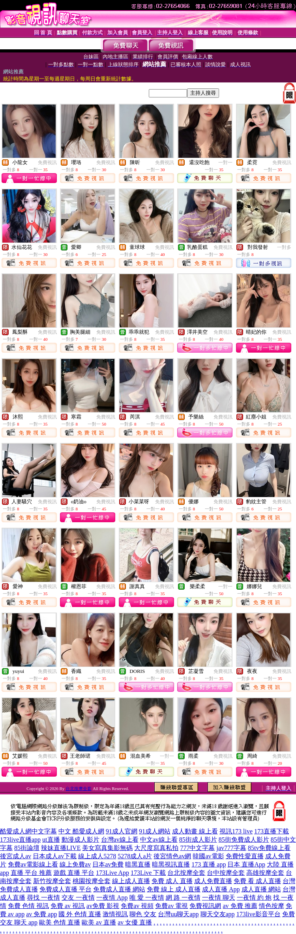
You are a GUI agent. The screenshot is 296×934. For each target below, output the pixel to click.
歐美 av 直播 (99, 922)
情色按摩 (271, 905)
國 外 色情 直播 (79, 914)
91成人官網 (121, 831)
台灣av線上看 (120, 839)
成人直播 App (221, 889)
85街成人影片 (198, 839)
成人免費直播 (213, 881)
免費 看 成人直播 (257, 881)
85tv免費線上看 (269, 847)
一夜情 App (112, 897)
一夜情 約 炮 (254, 897)
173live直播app (20, 839)
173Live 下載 (148, 872)
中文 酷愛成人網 (81, 831)
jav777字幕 (231, 847)
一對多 (284, 247)
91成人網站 (154, 831)
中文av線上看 (159, 839)
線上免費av (75, 864)
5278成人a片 (135, 856)
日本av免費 (108, 864)
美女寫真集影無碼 (107, 847)
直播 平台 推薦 (31, 872)
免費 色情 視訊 (28, 905)
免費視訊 (47, 162)
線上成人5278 (97, 856)
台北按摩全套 (79, 788)
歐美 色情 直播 (59, 922)
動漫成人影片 (80, 839)
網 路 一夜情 (183, 897)
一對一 (225, 162)
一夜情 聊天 (218, 897)
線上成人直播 (131, 881)
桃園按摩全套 (92, 881)
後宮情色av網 (172, 856)
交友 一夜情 (78, 897)
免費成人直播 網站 (119, 889)
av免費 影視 (102, 905)
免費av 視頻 (137, 905)
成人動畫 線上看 (195, 831)
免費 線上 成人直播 (173, 889)
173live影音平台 (258, 914)
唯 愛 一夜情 (146, 897)
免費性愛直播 (245, 856)
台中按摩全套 (226, 872)
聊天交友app (217, 914)
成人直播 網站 (261, 889)
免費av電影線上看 (33, 864)
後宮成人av (15, 856)
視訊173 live (236, 831)
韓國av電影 (208, 856)
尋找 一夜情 (43, 897)
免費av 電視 (171, 905)
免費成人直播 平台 (65, 889)
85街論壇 (26, 847)
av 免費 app (41, 914)
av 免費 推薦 (240, 905)
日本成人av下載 (55, 856)
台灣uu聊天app (178, 914)
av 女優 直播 (135, 922)
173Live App (112, 872)
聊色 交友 (142, 914)
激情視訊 (115, 914)
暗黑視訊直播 (171, 864)
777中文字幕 (197, 847)
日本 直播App (246, 864)
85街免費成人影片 (244, 839)
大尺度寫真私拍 (156, 847)
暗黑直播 (137, 864)
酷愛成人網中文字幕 (28, 831)
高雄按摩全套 (265, 872)
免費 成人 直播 (172, 881)
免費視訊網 (205, 905)
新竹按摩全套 (52, 881)
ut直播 (51, 839)
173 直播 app (208, 864)
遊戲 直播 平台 (73, 872)
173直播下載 (271, 831)
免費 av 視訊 (68, 905)
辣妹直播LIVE (61, 847)
